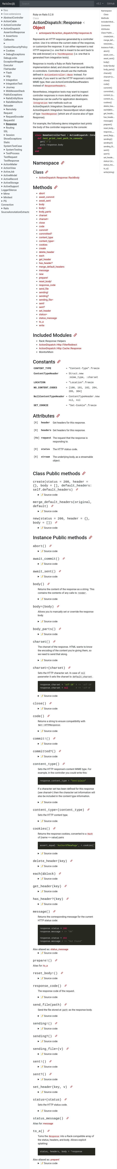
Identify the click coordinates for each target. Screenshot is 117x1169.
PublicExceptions (13, 94)
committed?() (109, 91)
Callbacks (9, 39)
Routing (10, 127)
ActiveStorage (11, 182)
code (41, 226)
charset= (43, 219)
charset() (107, 73)
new (41, 274)
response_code (47, 285)
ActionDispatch (12, 28)
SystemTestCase (13, 146)
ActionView (10, 168)
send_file (44, 288)
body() (106, 62)
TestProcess (13, 153)
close (42, 222)
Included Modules (109, 22)
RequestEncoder (15, 116)
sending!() (108, 139)
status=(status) (110, 161)
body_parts (45, 211)
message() (108, 121)
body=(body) (109, 66)
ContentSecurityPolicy (15, 47)
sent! (41, 303)
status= (43, 314)
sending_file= (46, 299)
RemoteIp (11, 109)
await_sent (45, 200)
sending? (44, 296)
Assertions (12, 36)
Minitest (8, 197)
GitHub (111, 3)
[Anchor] (62, 162)
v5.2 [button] (99, 3)
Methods (105, 18)
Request (8, 113)
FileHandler (10, 69)
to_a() (106, 168)
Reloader (8, 105)
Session (10, 135)
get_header (45, 259)
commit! (43, 230)
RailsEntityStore (14, 98)
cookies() (108, 102)
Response (11, 124)
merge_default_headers (51, 266)
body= (42, 208)
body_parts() (109, 69)
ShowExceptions (13, 138)
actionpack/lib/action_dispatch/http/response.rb (65, 33)
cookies (43, 244)
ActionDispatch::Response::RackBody (59, 177)
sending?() (108, 143)
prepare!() (108, 124)
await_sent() (109, 58)
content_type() (110, 95)
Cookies (10, 50)
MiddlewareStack (15, 91)
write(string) (109, 172)
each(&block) (109, 110)
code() (106, 84)
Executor (8, 65)
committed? (45, 233)
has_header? (46, 263)
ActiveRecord (11, 179)
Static (7, 142)
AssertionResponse (14, 32)
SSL (6, 131)
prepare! (43, 277)
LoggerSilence (9, 190)
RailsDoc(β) (8, 3)
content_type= (46, 241)
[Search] (57, 4)
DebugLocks (10, 58)
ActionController (12, 25)
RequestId (9, 120)
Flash (9, 72)
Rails (6, 208)
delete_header (46, 252)
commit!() (108, 88)
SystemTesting (14, 149)
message (44, 270)
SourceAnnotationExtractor (15, 212)
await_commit (46, 197)
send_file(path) (110, 135)
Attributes (105, 29)
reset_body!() (109, 128)
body (41, 204)
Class (106, 14)
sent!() (106, 150)
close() (107, 80)
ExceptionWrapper (13, 61)
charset (43, 215)
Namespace (106, 11)
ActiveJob (9, 171)
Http (8, 76)
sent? (42, 307)
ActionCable (10, 21)
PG (5, 201)
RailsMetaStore (14, 102)
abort (42, 193)
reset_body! (45, 281)
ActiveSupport (11, 186)
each (41, 255)
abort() (107, 51)
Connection (7, 204)
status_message (48, 318)
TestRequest (10, 157)
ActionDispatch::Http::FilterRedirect (58, 344)
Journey (10, 87)
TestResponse (11, 160)
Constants (105, 25)
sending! (43, 292)
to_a (41, 321)
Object (39, 27)
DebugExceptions (15, 54)
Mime (7, 193)
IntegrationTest (14, 83)
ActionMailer (10, 164)
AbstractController (13, 17)
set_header (45, 310)
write (41, 325)
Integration (12, 80)
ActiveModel (10, 175)
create (42, 248)
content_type (46, 237)
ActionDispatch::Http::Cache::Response (60, 348)
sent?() (107, 154)
